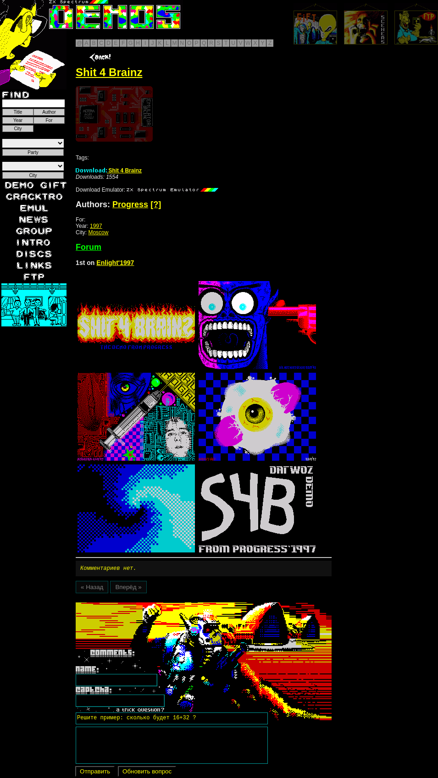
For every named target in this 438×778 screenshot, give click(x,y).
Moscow (98, 232)
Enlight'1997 (115, 262)
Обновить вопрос (147, 772)
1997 (96, 226)
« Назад (92, 588)
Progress (130, 204)
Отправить (95, 772)
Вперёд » (128, 588)
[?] (155, 204)
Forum (88, 247)
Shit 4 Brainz (109, 170)
